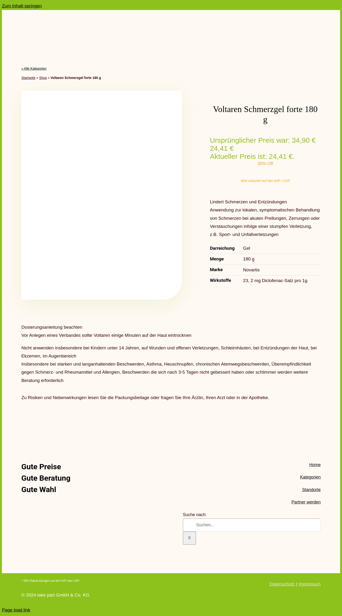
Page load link (16, 609)
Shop (43, 78)
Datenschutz (282, 584)
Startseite (28, 78)
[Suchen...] (252, 525)
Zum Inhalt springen (22, 5)
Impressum (309, 584)
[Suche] (189, 538)
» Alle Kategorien (34, 68)
